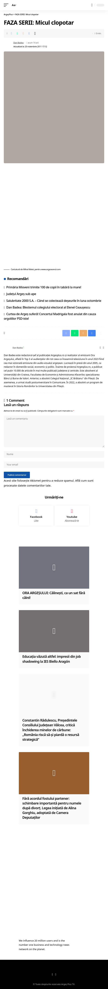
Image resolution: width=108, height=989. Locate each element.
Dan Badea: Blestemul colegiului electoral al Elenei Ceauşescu (48, 307)
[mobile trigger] (7, 5)
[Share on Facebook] (11, 33)
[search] (92, 5)
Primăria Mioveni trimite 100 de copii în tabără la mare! (43, 287)
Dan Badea (19, 42)
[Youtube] (72, 515)
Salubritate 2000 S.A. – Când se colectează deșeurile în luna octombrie (53, 301)
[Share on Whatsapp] (17, 33)
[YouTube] (55, 974)
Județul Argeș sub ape (21, 294)
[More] (35, 33)
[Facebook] (103, 347)
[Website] (100, 347)
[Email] (23, 33)
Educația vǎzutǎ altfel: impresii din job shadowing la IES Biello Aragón (51, 658)
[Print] (29, 33)
